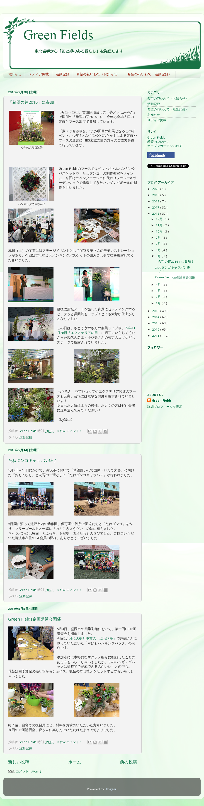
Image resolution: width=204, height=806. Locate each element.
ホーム (74, 762)
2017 (156, 207)
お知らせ (14, 74)
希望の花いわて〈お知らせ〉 (98, 74)
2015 (156, 311)
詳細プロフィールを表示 (164, 407)
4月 (159, 285)
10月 (159, 231)
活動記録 (62, 74)
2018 (156, 201)
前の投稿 (128, 762)
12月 (159, 219)
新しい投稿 (18, 762)
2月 (159, 297)
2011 (156, 335)
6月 (159, 250)
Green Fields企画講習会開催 (34, 619)
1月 (159, 303)
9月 (159, 237)
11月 (159, 225)
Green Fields (156, 137)
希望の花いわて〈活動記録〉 (150, 74)
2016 (156, 213)
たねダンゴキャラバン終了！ (34, 460)
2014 (156, 317)
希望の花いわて (158, 142)
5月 (159, 256)
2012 (156, 329)
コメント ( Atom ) (28, 771)
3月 (159, 291)
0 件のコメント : (69, 431)
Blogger (110, 789)
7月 (159, 244)
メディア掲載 (38, 74)
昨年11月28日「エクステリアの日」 (96, 330)
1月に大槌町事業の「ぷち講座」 (92, 638)
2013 (156, 323)
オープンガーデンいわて (164, 146)
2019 (156, 195)
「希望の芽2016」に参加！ (33, 102)
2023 (156, 189)
